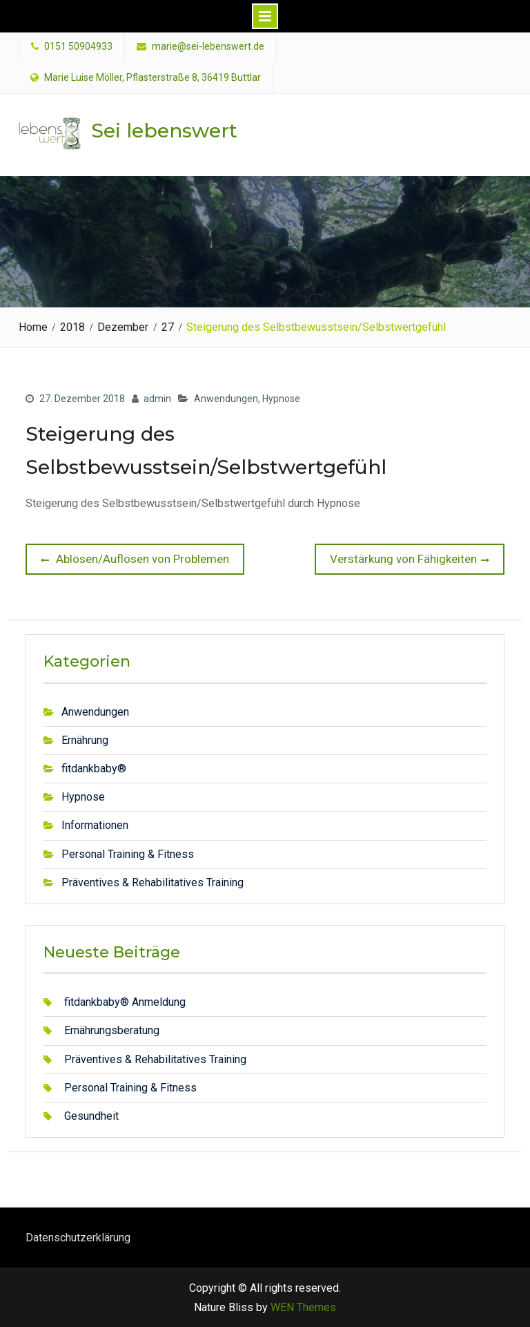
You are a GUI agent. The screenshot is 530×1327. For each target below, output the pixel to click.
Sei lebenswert (164, 130)
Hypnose (281, 398)
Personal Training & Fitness (127, 854)
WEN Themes (303, 1307)
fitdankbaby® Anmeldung (125, 1002)
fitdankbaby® (93, 768)
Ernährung (84, 740)
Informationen (94, 825)
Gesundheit (91, 1116)
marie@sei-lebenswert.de (208, 46)
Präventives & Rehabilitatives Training (152, 882)
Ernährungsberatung (111, 1030)
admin (157, 398)
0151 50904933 (78, 46)
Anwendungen (226, 398)
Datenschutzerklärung (78, 1237)
